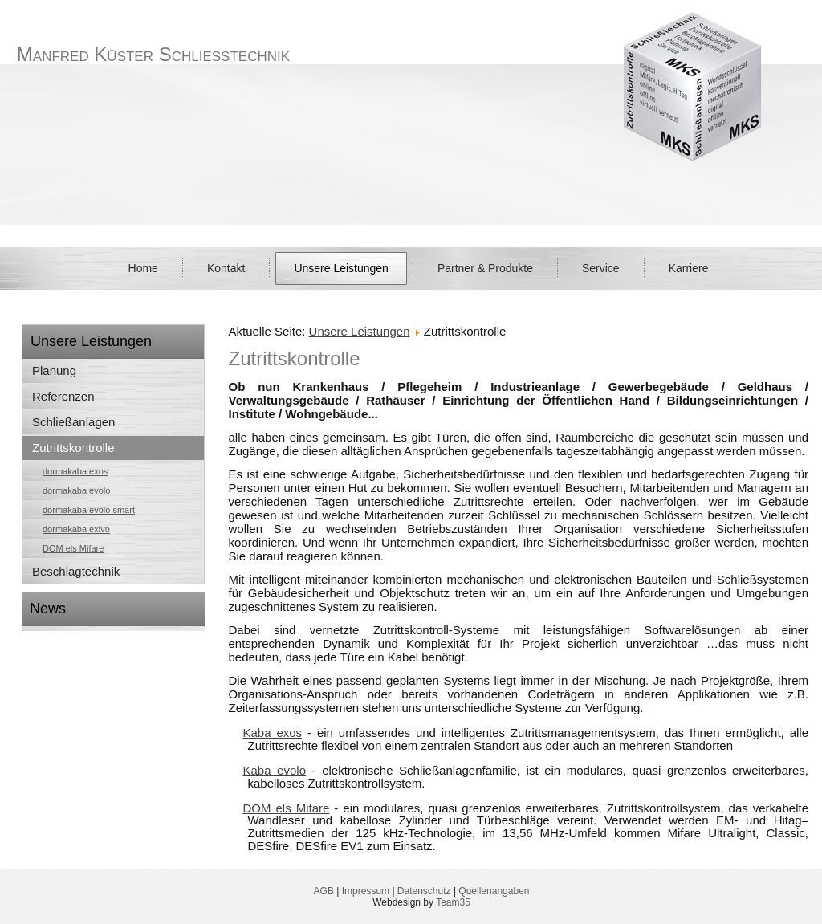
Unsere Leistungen (341, 268)
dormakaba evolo (76, 490)
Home (143, 268)
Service (601, 268)
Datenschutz (424, 891)
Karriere (689, 268)
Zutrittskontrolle (73, 447)
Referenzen (63, 396)
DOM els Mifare (73, 548)
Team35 (453, 902)
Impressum (365, 891)
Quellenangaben (493, 891)
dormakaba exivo (76, 529)
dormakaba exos (75, 471)
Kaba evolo (274, 770)
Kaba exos (273, 732)
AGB (324, 891)
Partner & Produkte (485, 268)
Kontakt (226, 268)
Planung (54, 370)
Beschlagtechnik (76, 571)
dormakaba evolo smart (89, 510)
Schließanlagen (73, 422)
